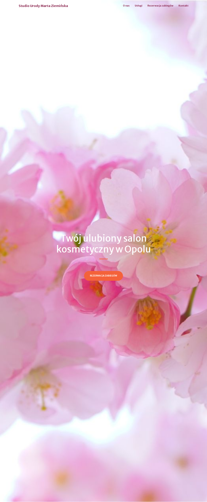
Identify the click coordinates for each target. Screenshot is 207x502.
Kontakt (183, 5)
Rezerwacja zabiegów (160, 5)
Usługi (138, 5)
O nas (126, 5)
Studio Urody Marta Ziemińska (43, 6)
